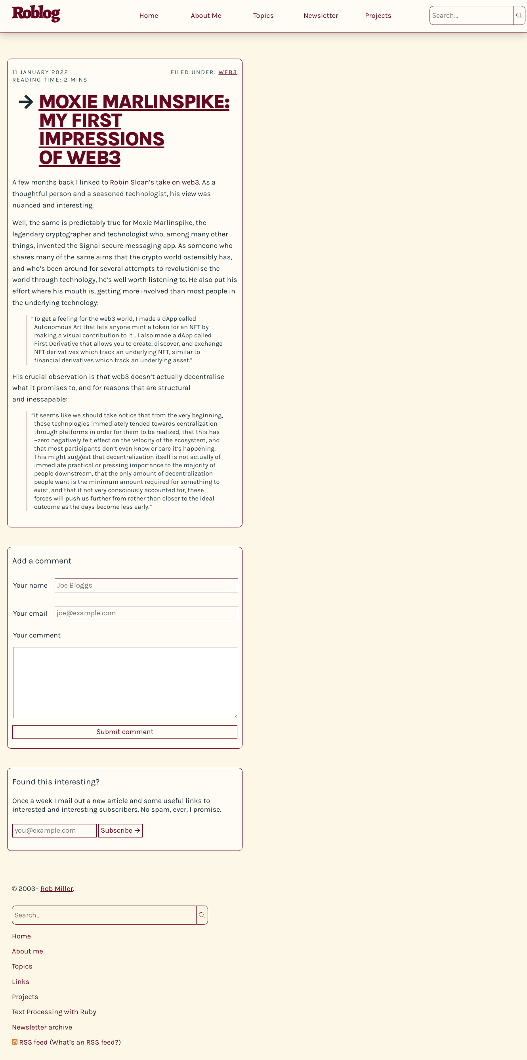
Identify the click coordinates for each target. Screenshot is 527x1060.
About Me (206, 15)
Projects (378, 15)
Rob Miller (56, 888)
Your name (30, 585)
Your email (30, 613)
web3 (227, 72)
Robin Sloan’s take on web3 (154, 182)
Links (20, 981)
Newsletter (321, 15)
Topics (263, 15)
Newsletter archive (42, 1027)
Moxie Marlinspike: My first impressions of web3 (133, 130)
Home (148, 15)
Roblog (35, 12)
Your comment (37, 635)
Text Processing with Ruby (54, 1011)
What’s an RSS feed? (85, 1042)
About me (27, 951)
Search (519, 15)
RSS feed (33, 1042)
